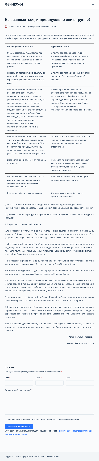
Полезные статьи (48, 27)
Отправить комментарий (18, 426)
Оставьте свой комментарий (18, 390)
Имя (7, 377)
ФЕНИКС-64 (14, 4)
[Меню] (93, 4)
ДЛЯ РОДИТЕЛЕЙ (34, 27)
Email (38, 377)
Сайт (68, 378)
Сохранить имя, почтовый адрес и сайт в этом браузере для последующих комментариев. (44, 419)
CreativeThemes (52, 456)
